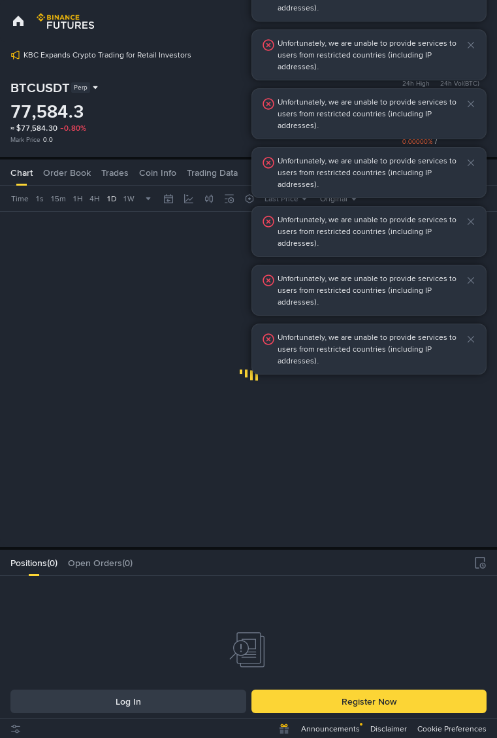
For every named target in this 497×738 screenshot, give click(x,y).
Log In (128, 701)
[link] (18, 21)
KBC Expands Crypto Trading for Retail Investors (107, 55)
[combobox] (60, 198)
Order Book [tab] (67, 172)
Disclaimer (388, 729)
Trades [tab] (115, 172)
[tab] (33, 563)
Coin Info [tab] (157, 172)
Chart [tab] (21, 172)
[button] (471, 45)
